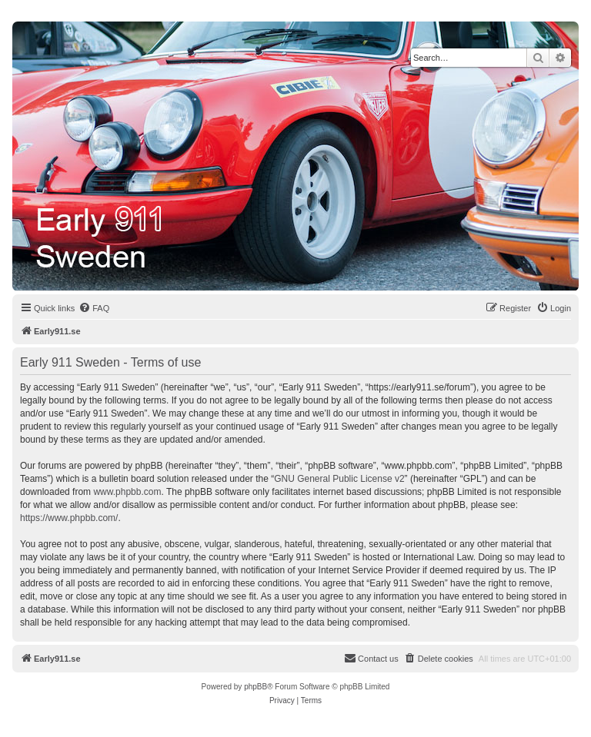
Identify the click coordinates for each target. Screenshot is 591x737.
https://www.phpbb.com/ (69, 518)
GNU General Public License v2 (339, 478)
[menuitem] (93, 308)
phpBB (255, 686)
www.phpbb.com (127, 491)
